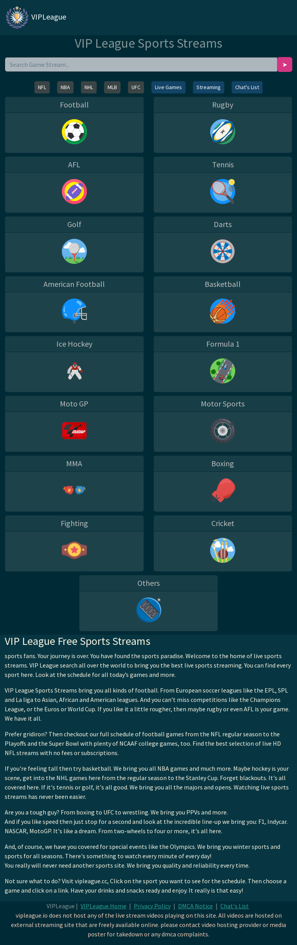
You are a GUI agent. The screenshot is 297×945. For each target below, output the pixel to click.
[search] (141, 64)
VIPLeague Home (103, 906)
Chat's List (247, 87)
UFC (135, 87)
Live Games (168, 87)
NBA (65, 87)
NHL (89, 87)
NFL (42, 87)
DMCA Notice (195, 906)
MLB (112, 87)
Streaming (208, 87)
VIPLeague (35, 17)
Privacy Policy (152, 906)
